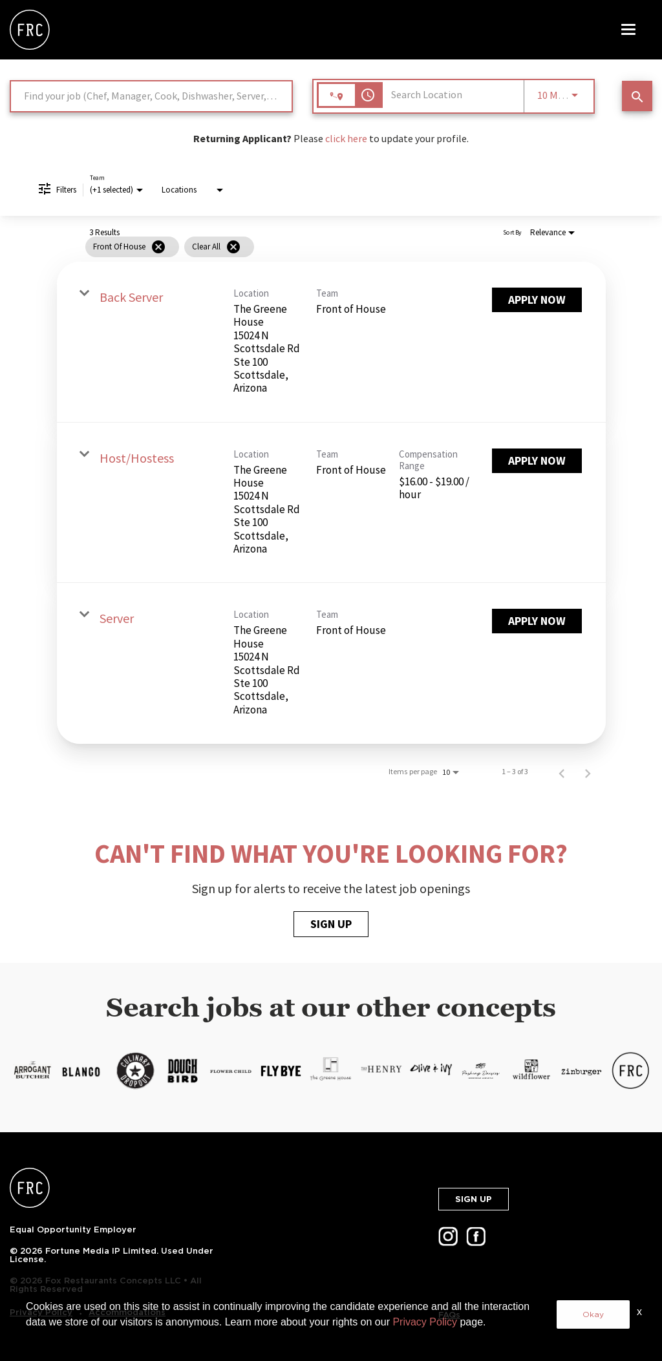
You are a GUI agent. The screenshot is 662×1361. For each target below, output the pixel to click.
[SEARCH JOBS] (637, 96)
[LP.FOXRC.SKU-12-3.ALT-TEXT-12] (381, 1070)
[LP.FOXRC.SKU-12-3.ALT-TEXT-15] (530, 1070)
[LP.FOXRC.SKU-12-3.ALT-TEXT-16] (581, 1070)
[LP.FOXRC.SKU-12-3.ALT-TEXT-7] (135, 1070)
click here (346, 138)
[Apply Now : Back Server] (537, 300)
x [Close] (639, 1311)
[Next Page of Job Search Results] (588, 772)
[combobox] (151, 96)
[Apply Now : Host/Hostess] (537, 460)
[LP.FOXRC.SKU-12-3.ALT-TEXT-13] (431, 1070)
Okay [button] (593, 1314)
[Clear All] (233, 247)
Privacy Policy (424, 1321)
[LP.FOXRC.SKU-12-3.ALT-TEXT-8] (181, 1070)
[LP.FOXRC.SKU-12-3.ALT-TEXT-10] (281, 1070)
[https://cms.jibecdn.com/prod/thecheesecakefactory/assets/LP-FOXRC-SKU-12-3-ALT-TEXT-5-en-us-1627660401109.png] (31, 1070)
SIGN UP (331, 923)
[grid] (307, 247)
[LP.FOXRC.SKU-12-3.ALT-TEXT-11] (330, 1070)
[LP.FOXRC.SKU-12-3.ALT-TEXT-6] (81, 1070)
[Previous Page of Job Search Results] (562, 772)
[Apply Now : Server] (537, 621)
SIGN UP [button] (473, 1199)
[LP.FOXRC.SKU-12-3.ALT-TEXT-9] (231, 1070)
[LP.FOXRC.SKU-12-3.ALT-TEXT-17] (630, 1070)
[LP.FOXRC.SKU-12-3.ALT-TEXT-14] (480, 1070)
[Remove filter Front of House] (158, 247)
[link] (331, 342)
